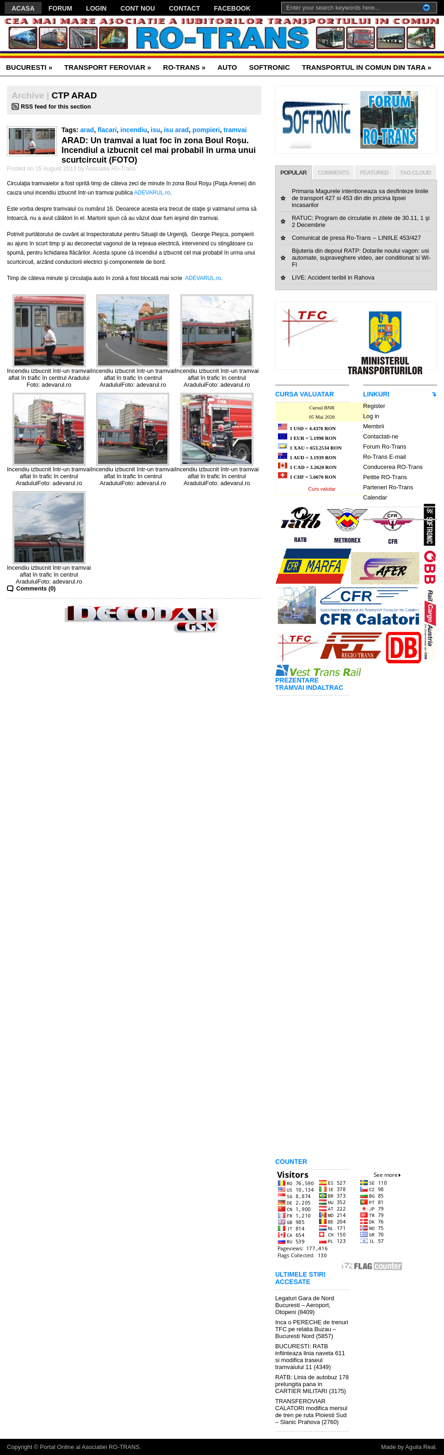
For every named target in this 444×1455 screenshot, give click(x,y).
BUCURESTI (29, 67)
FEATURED (374, 172)
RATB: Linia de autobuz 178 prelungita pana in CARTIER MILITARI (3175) (312, 1384)
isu (155, 130)
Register (374, 405)
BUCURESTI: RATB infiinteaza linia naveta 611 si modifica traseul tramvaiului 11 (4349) (310, 1356)
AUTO (227, 67)
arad (87, 130)
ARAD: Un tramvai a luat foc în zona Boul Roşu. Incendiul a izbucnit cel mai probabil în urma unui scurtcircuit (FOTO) (159, 150)
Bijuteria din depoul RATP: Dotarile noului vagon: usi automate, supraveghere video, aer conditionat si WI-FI (361, 257)
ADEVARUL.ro (152, 192)
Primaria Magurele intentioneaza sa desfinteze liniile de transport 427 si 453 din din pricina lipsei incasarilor (360, 198)
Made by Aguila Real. (409, 1446)
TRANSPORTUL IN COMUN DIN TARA (367, 67)
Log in (371, 416)
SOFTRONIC (269, 67)
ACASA (23, 8)
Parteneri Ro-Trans (388, 487)
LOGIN (96, 8)
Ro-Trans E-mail (384, 456)
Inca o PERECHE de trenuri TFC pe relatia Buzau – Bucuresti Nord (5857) (311, 1329)
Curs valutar (321, 489)
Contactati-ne (380, 436)
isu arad (176, 130)
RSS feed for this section (56, 106)
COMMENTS (333, 172)
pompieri (206, 130)
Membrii (373, 426)
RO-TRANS (184, 67)
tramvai (235, 130)
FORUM (60, 8)
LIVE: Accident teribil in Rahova (333, 277)
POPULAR (293, 172)
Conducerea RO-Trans (393, 466)
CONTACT (184, 8)
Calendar (375, 497)
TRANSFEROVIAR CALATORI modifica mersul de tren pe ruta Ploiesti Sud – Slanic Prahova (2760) (311, 1411)
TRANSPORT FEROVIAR (107, 67)
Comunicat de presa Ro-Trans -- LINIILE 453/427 (356, 237)
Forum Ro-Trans (384, 446)
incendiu (133, 130)
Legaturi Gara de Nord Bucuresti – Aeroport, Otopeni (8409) (304, 1305)
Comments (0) (36, 588)
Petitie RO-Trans (385, 477)
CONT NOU (137, 8)
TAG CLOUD (415, 172)
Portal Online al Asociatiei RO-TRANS (90, 1446)
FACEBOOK (232, 8)
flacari (107, 130)
